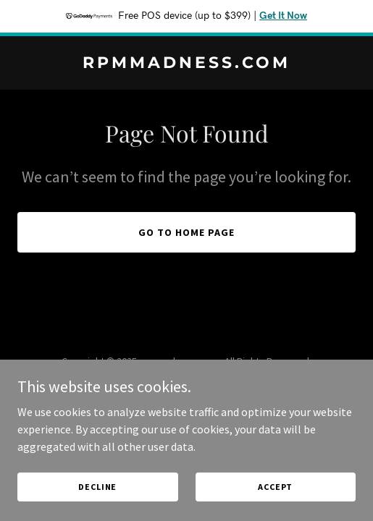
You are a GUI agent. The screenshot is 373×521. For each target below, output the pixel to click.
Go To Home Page (186, 232)
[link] (186, 63)
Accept (275, 506)
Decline (97, 506)
